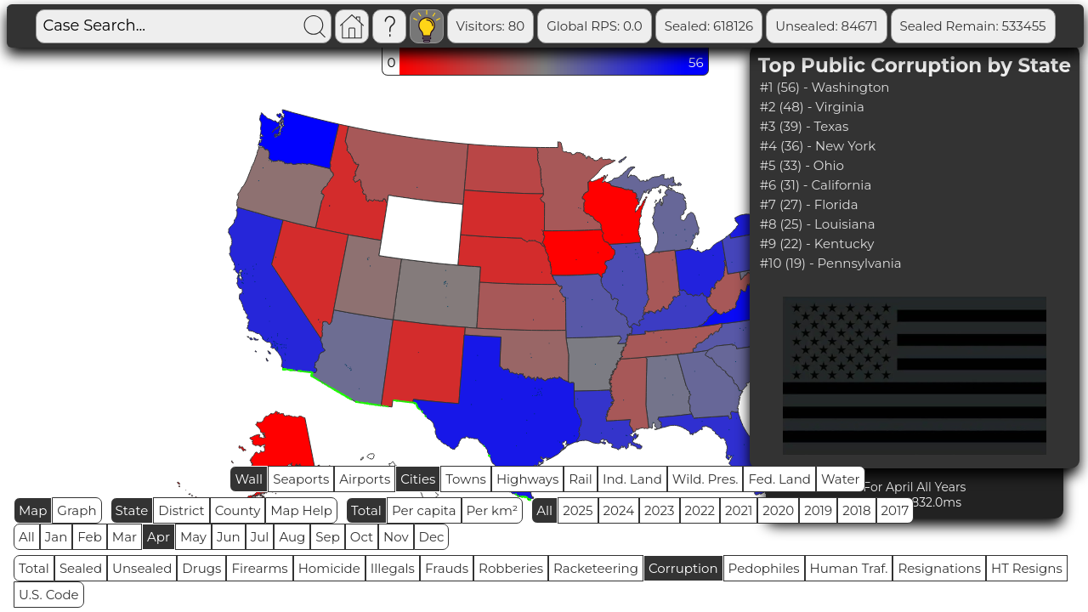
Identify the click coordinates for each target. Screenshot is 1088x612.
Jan (56, 537)
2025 (577, 510)
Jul (260, 537)
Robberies (511, 568)
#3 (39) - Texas (804, 126)
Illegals (393, 568)
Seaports (301, 479)
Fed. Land (779, 479)
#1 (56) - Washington (825, 87)
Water (840, 479)
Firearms (259, 568)
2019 (818, 510)
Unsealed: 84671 (826, 26)
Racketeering (595, 568)
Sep (327, 537)
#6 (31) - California (816, 185)
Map (33, 510)
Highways (527, 479)
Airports (364, 479)
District (181, 510)
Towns (465, 479)
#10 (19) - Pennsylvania (831, 263)
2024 (619, 510)
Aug (292, 537)
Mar (124, 537)
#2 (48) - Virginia (812, 107)
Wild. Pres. (705, 479)
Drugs (201, 568)
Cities (417, 479)
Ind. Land (632, 479)
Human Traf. (849, 568)
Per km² (492, 510)
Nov (396, 537)
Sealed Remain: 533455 (973, 26)
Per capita (424, 510)
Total (366, 510)
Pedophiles (764, 568)
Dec (432, 537)
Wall (249, 479)
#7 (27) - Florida (809, 204)
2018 (856, 510)
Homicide (329, 568)
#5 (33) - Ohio (802, 165)
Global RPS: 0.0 (595, 26)
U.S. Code (49, 594)
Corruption (683, 568)
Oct (361, 537)
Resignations (939, 568)
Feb (89, 537)
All (544, 510)
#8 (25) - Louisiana (818, 224)
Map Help (301, 510)
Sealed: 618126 (709, 26)
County (238, 510)
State (132, 510)
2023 (659, 510)
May (193, 537)
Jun (229, 537)
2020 (778, 510)
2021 (738, 510)
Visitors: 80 (490, 26)
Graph (76, 510)
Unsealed (142, 568)
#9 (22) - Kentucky (817, 243)
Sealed (81, 568)
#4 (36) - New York (818, 146)
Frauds (446, 568)
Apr (158, 537)
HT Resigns (1026, 568)
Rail (580, 479)
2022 (700, 510)
